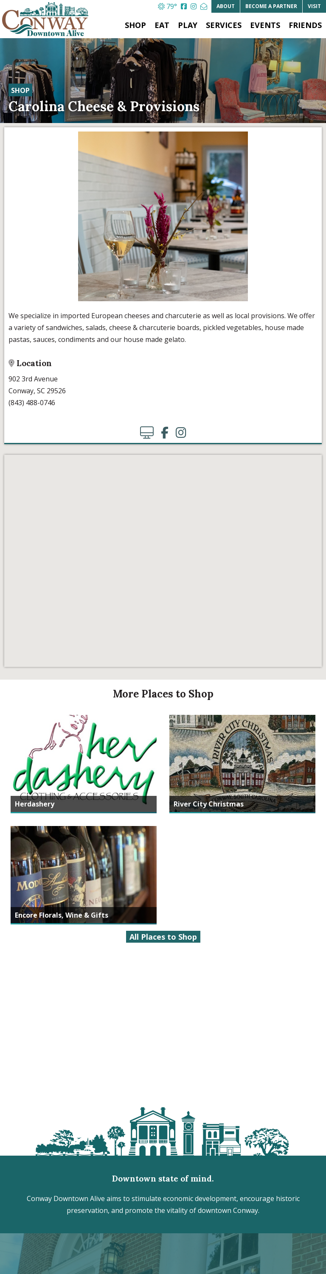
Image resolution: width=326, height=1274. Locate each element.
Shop (135, 25)
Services (224, 25)
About (225, 6)
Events (265, 25)
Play (187, 25)
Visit (314, 6)
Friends (305, 25)
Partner (271, 6)
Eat (162, 25)
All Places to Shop (163, 937)
